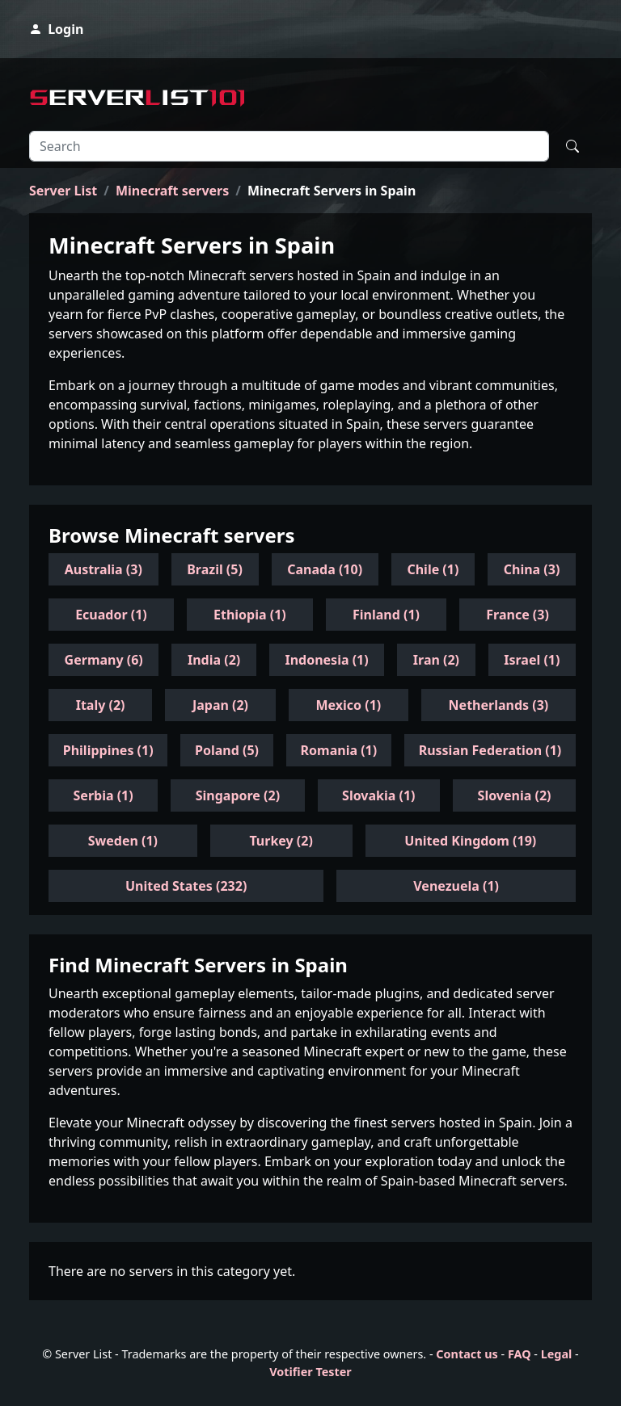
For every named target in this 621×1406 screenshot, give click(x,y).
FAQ (519, 1354)
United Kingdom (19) (470, 841)
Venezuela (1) (456, 886)
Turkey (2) (280, 841)
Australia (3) (103, 569)
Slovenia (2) (514, 795)
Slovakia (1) (378, 795)
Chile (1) (432, 569)
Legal (556, 1354)
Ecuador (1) (111, 614)
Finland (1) (386, 614)
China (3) (532, 569)
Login (56, 29)
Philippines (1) (108, 750)
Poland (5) (227, 750)
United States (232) (186, 886)
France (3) (517, 614)
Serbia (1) (103, 795)
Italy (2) (100, 705)
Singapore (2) (238, 795)
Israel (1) (532, 660)
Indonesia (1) (326, 660)
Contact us (466, 1354)
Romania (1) (339, 750)
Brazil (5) (215, 569)
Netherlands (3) (499, 705)
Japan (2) (220, 705)
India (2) (214, 660)
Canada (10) (324, 569)
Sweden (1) (123, 841)
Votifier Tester (310, 1371)
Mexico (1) (348, 705)
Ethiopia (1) (249, 614)
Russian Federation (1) (490, 750)
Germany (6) (104, 660)
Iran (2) (436, 660)
